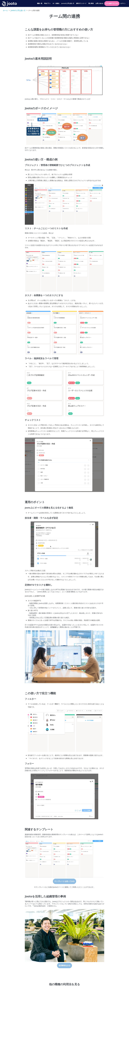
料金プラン (47, 3)
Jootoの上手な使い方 (67, 3)
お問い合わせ (99, 3)
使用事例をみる (64, 966)
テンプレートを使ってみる (64, 881)
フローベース (32, 1020)
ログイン (123, 3)
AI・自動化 (56, 3)
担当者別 (63, 1020)
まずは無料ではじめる (111, 3)
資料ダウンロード (81, 3)
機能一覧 (39, 3)
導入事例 (91, 3)
